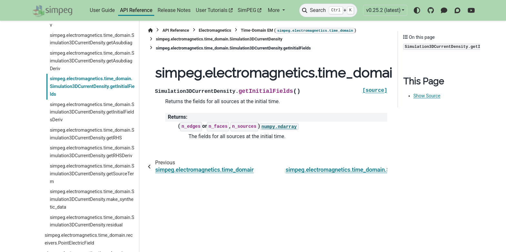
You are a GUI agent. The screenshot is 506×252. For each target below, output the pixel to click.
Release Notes (174, 10)
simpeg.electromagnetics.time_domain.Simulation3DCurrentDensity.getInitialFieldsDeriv (92, 112)
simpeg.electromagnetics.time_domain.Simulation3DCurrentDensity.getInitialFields (92, 86)
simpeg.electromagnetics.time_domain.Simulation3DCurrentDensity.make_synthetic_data (92, 199)
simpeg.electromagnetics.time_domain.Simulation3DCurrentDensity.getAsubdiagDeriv (92, 60)
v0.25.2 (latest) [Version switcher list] (383, 10)
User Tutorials (212, 10)
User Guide (102, 10)
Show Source (426, 96)
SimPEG (247, 10)
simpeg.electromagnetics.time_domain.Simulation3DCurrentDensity (219, 39)
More (274, 10)
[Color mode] (417, 10)
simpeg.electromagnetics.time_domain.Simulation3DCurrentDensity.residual (92, 221)
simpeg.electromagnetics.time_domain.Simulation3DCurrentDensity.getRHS (92, 134)
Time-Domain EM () (298, 31)
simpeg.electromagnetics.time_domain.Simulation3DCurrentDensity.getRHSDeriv (92, 152)
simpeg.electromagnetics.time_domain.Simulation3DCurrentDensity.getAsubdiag (92, 39)
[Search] (328, 10)
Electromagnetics (215, 30)
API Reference (136, 10)
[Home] (150, 30)
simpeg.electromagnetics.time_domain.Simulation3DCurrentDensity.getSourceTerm (92, 173)
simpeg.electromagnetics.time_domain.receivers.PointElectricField (89, 239)
